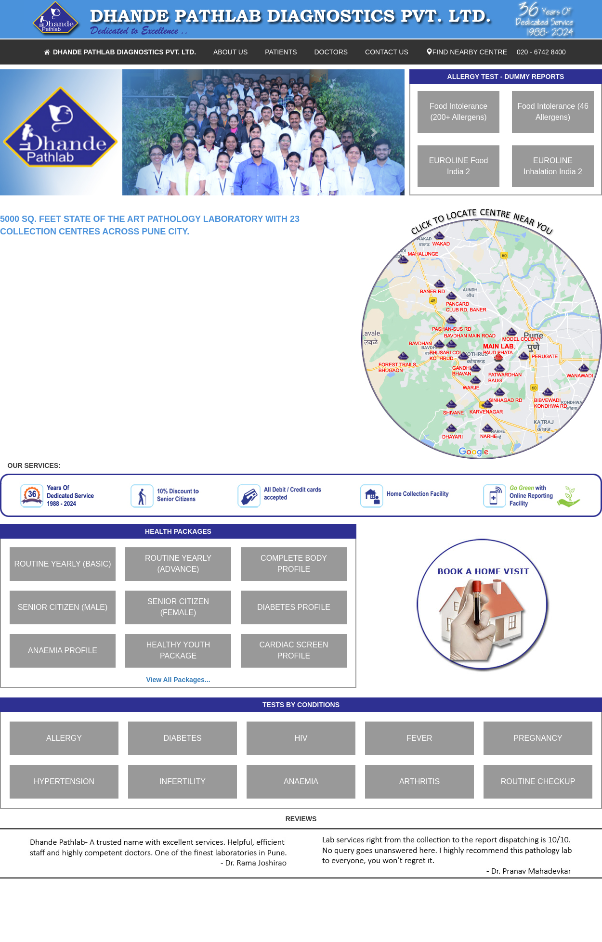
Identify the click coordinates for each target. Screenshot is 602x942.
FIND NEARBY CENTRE (466, 52)
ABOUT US (230, 52)
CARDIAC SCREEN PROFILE (293, 650)
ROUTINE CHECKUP (538, 781)
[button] (30, 132)
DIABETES (182, 738)
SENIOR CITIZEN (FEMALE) (178, 607)
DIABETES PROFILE (293, 607)
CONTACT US (386, 52)
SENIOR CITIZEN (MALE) (63, 607)
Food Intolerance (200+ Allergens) (458, 111)
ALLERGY (64, 738)
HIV (301, 738)
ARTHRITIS (419, 781)
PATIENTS (281, 52)
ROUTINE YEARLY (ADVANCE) (178, 563)
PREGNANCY (537, 738)
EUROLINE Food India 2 (458, 166)
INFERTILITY (182, 781)
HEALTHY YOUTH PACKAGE (178, 650)
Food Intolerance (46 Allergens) (553, 111)
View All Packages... (178, 680)
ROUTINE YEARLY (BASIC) (62, 564)
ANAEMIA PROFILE (62, 650)
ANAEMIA (301, 781)
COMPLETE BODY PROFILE (294, 563)
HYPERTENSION (64, 781)
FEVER (419, 738)
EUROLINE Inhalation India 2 (552, 166)
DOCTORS (331, 52)
